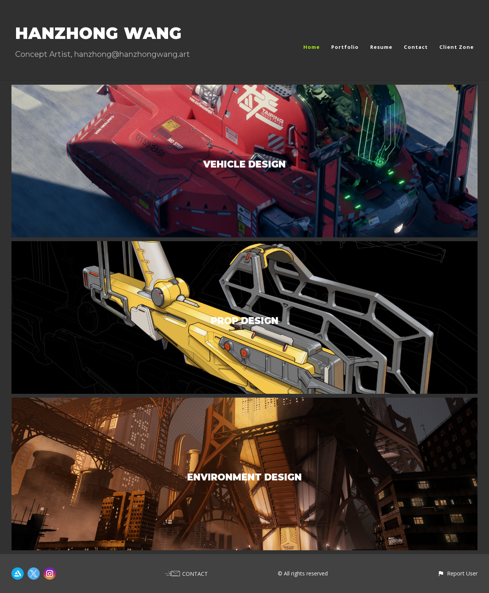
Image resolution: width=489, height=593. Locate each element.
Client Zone (456, 47)
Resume (381, 47)
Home (311, 47)
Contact (416, 47)
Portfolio (345, 47)
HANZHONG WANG (98, 33)
